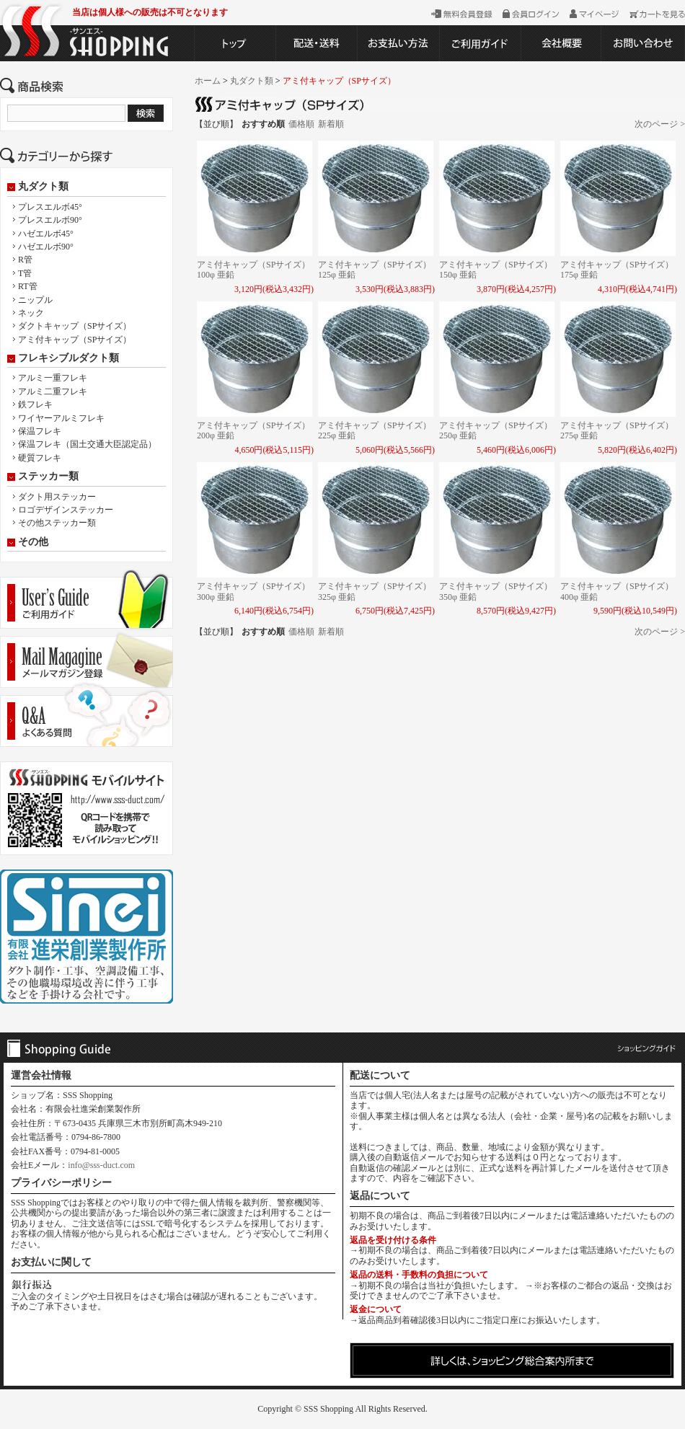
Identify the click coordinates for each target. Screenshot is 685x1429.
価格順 (301, 124)
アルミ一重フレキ (52, 378)
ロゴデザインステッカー (65, 510)
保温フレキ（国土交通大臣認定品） (87, 444)
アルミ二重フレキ (52, 391)
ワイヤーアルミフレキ (61, 418)
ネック (31, 313)
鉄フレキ (35, 404)
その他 (33, 542)
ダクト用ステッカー (57, 497)
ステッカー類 (48, 477)
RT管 (27, 286)
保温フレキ (39, 431)
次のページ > (660, 124)
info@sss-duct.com (101, 1165)
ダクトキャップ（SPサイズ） (74, 326)
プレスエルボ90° (50, 220)
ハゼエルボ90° (46, 247)
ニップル (35, 300)
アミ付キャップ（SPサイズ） (74, 340)
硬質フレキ (39, 458)
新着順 (331, 124)
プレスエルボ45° (50, 207)
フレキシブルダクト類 (68, 358)
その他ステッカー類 (57, 523)
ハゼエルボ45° (46, 234)
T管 (25, 273)
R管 (25, 260)
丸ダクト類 (43, 187)
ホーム (208, 81)
